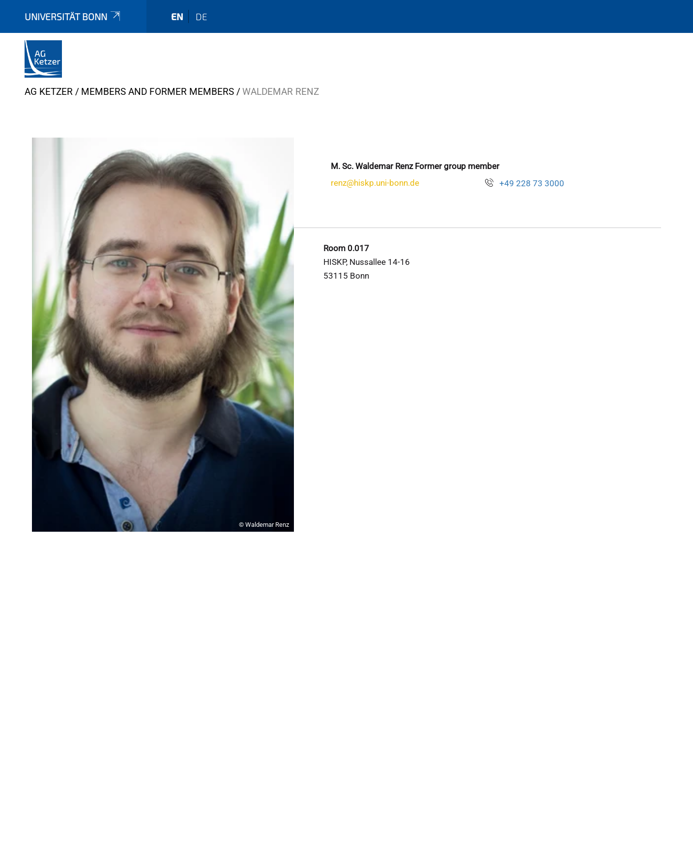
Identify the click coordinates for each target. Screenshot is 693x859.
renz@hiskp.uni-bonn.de (375, 183)
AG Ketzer (49, 91)
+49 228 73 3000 (531, 183)
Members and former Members (157, 91)
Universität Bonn (73, 16)
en (177, 16)
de (201, 16)
